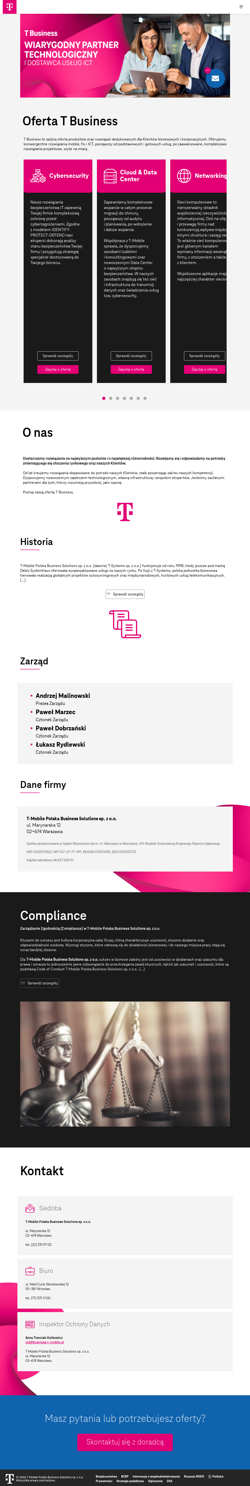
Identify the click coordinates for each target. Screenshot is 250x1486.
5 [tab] (131, 398)
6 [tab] (138, 398)
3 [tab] (117, 398)
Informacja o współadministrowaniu (156, 1476)
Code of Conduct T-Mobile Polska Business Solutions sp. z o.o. (87, 969)
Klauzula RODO (194, 1476)
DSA (169, 1481)
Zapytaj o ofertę (58, 369)
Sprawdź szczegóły (58, 356)
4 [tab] (124, 398)
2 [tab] (110, 398)
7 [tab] (145, 398)
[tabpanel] (58, 271)
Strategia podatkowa (130, 1481)
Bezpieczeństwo (106, 1476)
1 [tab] (103, 398)
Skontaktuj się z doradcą (125, 1442)
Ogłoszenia (155, 1481)
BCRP (125, 1476)
